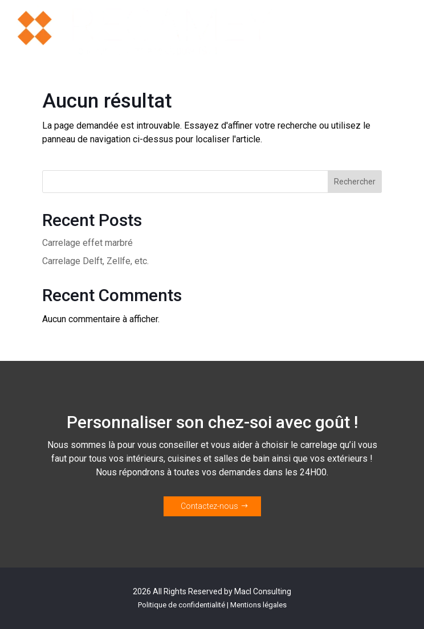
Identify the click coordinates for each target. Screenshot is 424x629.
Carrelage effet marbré (87, 242)
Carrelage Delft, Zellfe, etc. (95, 261)
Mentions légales (258, 605)
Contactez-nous (209, 506)
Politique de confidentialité (181, 605)
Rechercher (355, 181)
